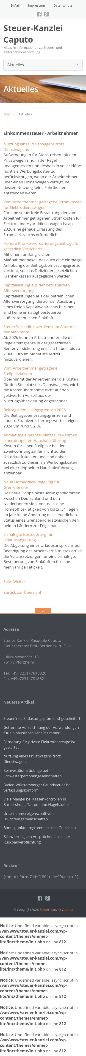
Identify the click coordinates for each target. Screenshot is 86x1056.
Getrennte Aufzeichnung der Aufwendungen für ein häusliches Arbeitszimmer (41, 730)
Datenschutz (62, 5)
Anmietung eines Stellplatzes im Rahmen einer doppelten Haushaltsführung (40, 437)
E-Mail (15, 5)
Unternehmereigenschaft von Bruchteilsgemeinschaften (28, 816)
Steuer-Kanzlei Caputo (55, 909)
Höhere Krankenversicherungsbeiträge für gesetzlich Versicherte (41, 246)
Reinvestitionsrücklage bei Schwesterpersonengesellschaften (32, 773)
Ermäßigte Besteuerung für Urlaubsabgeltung (28, 537)
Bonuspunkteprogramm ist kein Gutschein (39, 827)
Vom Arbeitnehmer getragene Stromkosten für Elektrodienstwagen (42, 204)
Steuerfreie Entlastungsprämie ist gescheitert (41, 718)
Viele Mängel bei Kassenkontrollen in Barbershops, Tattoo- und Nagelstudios (36, 802)
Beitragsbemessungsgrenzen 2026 (34, 409)
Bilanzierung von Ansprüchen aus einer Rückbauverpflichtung (36, 839)
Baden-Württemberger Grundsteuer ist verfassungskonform (36, 787)
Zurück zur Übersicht (22, 592)
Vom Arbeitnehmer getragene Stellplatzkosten (30, 370)
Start (7, 114)
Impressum (36, 5)
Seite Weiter (14, 581)
